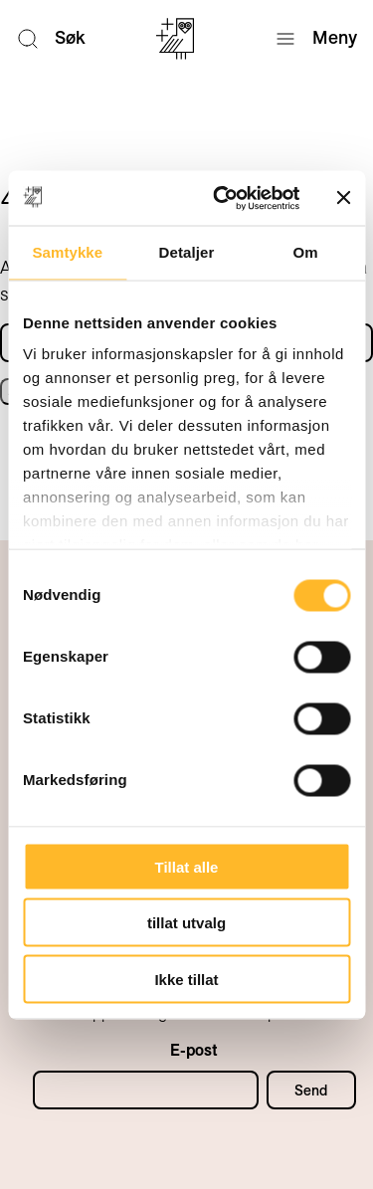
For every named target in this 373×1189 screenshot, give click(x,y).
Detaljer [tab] (187, 252)
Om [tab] (305, 252)
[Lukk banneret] (343, 198)
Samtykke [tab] (67, 252)
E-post (194, 1050)
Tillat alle (187, 866)
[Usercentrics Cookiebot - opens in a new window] (222, 198)
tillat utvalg (186, 922)
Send (310, 1090)
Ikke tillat (186, 978)
